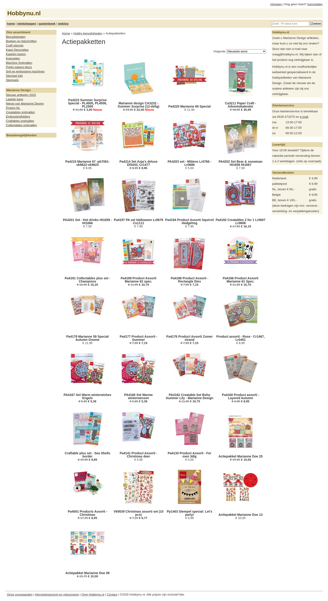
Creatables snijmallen (20, 112)
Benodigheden (16, 37)
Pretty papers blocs (19, 67)
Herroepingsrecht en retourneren (57, 594)
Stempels (12, 80)
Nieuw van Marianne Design (25, 103)
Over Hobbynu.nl (93, 594)
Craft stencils (14, 45)
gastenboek (47, 23)
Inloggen (276, 4)
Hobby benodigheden (87, 33)
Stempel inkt (14, 75)
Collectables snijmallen (21, 125)
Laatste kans (14, 99)
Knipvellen (13, 58)
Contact (112, 594)
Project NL (13, 108)
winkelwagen (26, 23)
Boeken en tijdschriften (21, 41)
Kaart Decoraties (17, 49)
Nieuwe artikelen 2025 (21, 95)
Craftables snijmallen (20, 121)
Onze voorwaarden (20, 594)
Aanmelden (315, 4)
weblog (63, 23)
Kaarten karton (16, 54)
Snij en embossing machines (25, 71)
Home (66, 33)
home (11, 23)
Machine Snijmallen (19, 62)
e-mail (304, 116)
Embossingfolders (18, 116)
